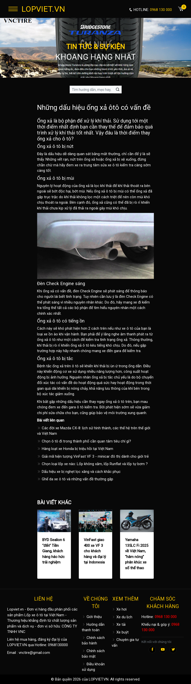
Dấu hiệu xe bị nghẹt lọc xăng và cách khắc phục (79, 471)
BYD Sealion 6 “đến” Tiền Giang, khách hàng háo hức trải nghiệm (53, 551)
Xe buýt (120, 632)
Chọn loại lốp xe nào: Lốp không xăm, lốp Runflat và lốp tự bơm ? (92, 464)
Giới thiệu (92, 617)
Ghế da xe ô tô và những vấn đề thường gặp (75, 479)
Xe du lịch (122, 617)
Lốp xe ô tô (33, 615)
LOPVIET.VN (43, 9)
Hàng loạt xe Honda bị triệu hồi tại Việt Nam (75, 448)
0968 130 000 (166, 617)
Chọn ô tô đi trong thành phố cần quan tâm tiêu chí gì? (84, 441)
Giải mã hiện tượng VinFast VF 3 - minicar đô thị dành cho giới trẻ (93, 456)
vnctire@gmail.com (34, 652)
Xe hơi (119, 609)
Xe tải (119, 624)
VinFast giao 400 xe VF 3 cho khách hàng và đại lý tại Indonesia (95, 551)
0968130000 (58, 645)
